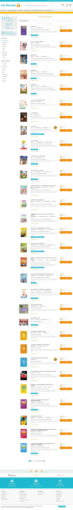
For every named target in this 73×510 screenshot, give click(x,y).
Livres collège (58, 497)
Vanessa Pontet (41, 275)
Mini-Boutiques (49, 10)
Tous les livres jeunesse (60, 501)
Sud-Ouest (32, 372)
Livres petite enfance (59, 493)
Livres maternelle (58, 494)
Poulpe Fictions (33, 229)
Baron (39, 332)
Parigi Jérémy (45, 127)
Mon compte (21, 501)
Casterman (32, 101)
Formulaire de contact (41, 493)
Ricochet (32, 290)
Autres (4, 57)
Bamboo (32, 56)
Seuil (31, 43)
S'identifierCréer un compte (4, 497)
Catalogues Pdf (35, 10)
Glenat (32, 201)
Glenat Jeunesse (33, 216)
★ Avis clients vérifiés (4, 499)
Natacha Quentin (41, 244)
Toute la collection (34, 35)
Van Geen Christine (39, 27)
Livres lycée (58, 498)
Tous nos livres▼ (3, 10)
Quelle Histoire (33, 332)
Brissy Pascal (38, 127)
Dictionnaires (5, 55)
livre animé (5, 66)
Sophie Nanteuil (38, 201)
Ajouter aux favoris (34, 37)
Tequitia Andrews (48, 417)
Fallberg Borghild (44, 319)
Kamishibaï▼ (20, 10)
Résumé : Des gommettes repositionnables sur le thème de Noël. (41, 322)
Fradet (38, 372)
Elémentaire (5, 46)
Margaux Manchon (50, 244)
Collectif (37, 43)
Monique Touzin (40, 402)
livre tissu (5, 64)
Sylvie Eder (51, 229)
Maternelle (4, 44)
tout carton (5, 63)
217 (40, 460)
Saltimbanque (33, 417)
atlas (4, 72)
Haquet (47, 260)
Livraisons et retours (23, 497)
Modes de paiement (23, 495)
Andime (39, 431)
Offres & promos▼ (28, 10)
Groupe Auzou (3, 495)
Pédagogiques (5, 53)
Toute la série (33, 78)
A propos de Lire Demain (5, 493)
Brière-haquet (41, 260)
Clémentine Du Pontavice (43, 216)
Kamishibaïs (5, 51)
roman (4, 78)
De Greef (36, 114)
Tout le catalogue (6, 40)
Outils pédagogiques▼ (12, 10)
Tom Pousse (33, 402)
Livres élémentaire (59, 495)
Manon (38, 56)
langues (4, 82)
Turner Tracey (40, 417)
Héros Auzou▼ (42, 10)
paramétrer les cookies (29, 507)
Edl (31, 114)
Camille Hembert (40, 445)
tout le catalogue (6, 14)
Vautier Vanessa (38, 157)
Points (32, 27)
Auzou (32, 127)
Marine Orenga (41, 229)
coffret (4, 70)
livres (2, 14)
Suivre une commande (23, 494)
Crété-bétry (45, 332)
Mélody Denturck (54, 260)
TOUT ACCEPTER (62, 506)
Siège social (40, 494)
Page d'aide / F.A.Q (23, 493)
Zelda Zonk (54, 201)
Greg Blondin (44, 56)
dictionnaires (5, 74)
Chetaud (38, 101)
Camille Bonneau (46, 201)
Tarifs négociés (22, 498)
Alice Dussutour (52, 216)
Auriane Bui (48, 275)
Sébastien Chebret (47, 290)
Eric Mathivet (39, 290)
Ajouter (65, 30)
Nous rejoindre (3, 494)
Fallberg (37, 319)
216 (37, 460)
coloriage (4, 80)
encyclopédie (5, 76)
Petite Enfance (5, 42)
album (4, 68)
